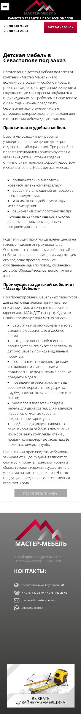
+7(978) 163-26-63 (15, 31)
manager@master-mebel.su (35, 600)
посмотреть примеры (40, 493)
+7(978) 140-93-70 (15, 26)
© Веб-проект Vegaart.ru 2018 (38, 557)
